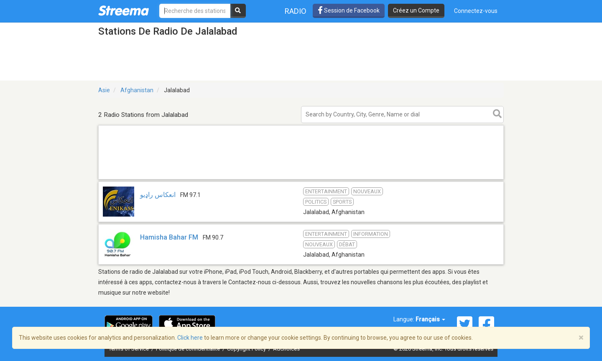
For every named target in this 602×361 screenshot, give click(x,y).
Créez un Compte (416, 10)
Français (430, 319)
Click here (190, 337)
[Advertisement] (301, 179)
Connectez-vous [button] (475, 11)
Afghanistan (136, 90)
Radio (295, 11)
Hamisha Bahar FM (169, 237)
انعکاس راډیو (158, 195)
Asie (104, 90)
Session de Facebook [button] (349, 10)
